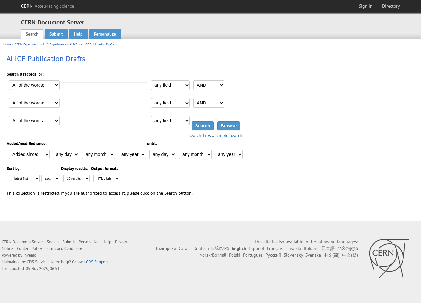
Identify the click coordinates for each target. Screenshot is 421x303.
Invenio (29, 255)
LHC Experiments (54, 44)
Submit (56, 34)
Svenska (313, 255)
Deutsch (201, 248)
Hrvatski (293, 248)
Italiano (311, 248)
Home (7, 44)
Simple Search (228, 135)
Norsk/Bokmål (212, 255)
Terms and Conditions (64, 248)
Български (166, 248)
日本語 (328, 248)
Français (275, 248)
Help (78, 34)
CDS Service (37, 262)
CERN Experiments (27, 44)
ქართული (347, 248)
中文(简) (331, 255)
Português (253, 255)
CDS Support (97, 262)
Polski (234, 255)
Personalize (105, 34)
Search (32, 34)
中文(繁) (350, 255)
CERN (47, 6)
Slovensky (293, 255)
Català (185, 248)
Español (256, 248)
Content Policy (29, 248)
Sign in (366, 6)
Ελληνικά (220, 248)
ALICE (73, 44)
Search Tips (200, 135)
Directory (391, 6)
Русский (273, 255)
